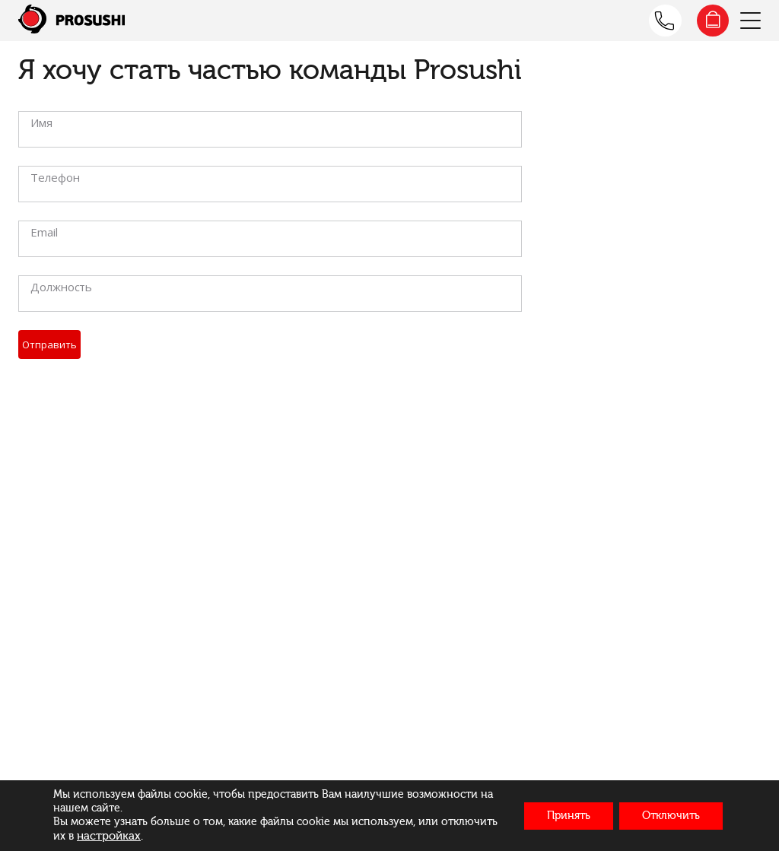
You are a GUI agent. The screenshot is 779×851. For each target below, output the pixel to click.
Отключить (671, 815)
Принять (568, 815)
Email (44, 232)
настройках (109, 836)
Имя (41, 122)
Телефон (54, 177)
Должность (61, 287)
